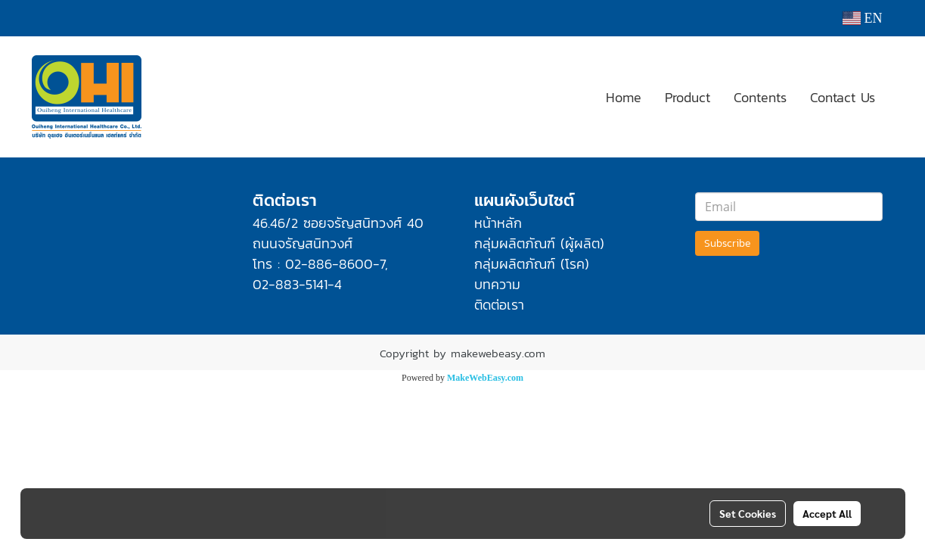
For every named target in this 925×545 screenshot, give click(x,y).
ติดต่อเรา (499, 304)
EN (863, 18)
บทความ (497, 284)
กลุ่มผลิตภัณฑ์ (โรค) (531, 264)
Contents (760, 97)
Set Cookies (747, 513)
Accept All (827, 513)
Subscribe (727, 243)
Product (687, 97)
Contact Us (842, 97)
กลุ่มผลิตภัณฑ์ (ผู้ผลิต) (539, 243)
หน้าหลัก (498, 223)
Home (623, 97)
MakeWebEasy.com (485, 377)
